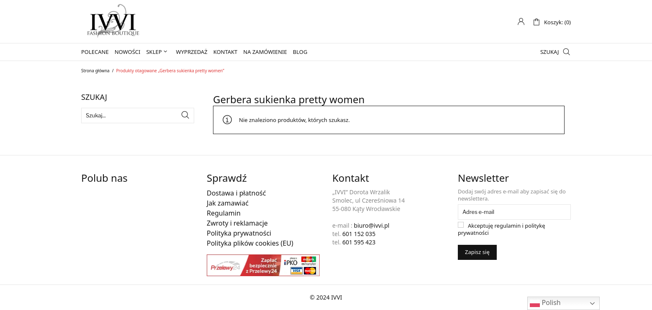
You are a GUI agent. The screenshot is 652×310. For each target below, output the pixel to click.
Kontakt (225, 52)
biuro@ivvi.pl (372, 225)
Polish (545, 303)
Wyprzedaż (192, 52)
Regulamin (224, 213)
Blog (300, 52)
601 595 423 (358, 242)
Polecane (95, 52)
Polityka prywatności (239, 233)
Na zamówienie (265, 52)
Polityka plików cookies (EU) (250, 243)
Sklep (154, 52)
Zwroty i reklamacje (237, 223)
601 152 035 (358, 234)
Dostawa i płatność (236, 193)
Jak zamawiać (228, 203)
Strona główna (95, 71)
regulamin (508, 225)
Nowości (128, 52)
